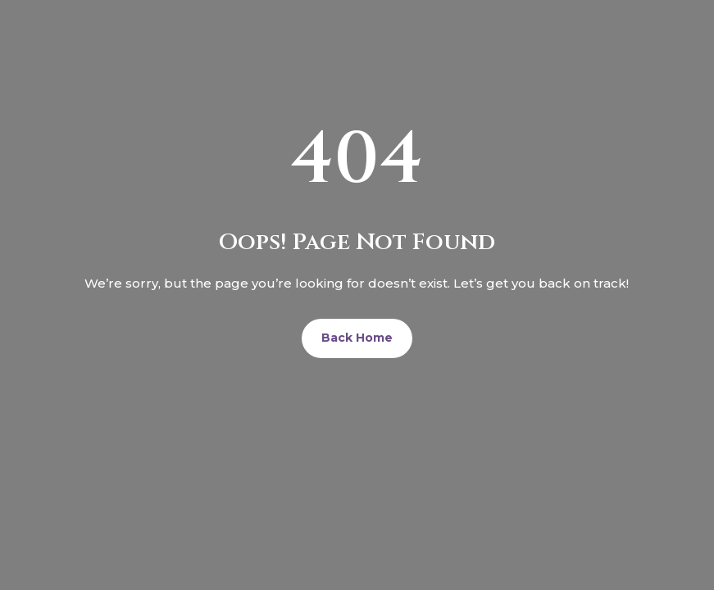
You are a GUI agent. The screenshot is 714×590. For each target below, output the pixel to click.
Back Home (357, 337)
